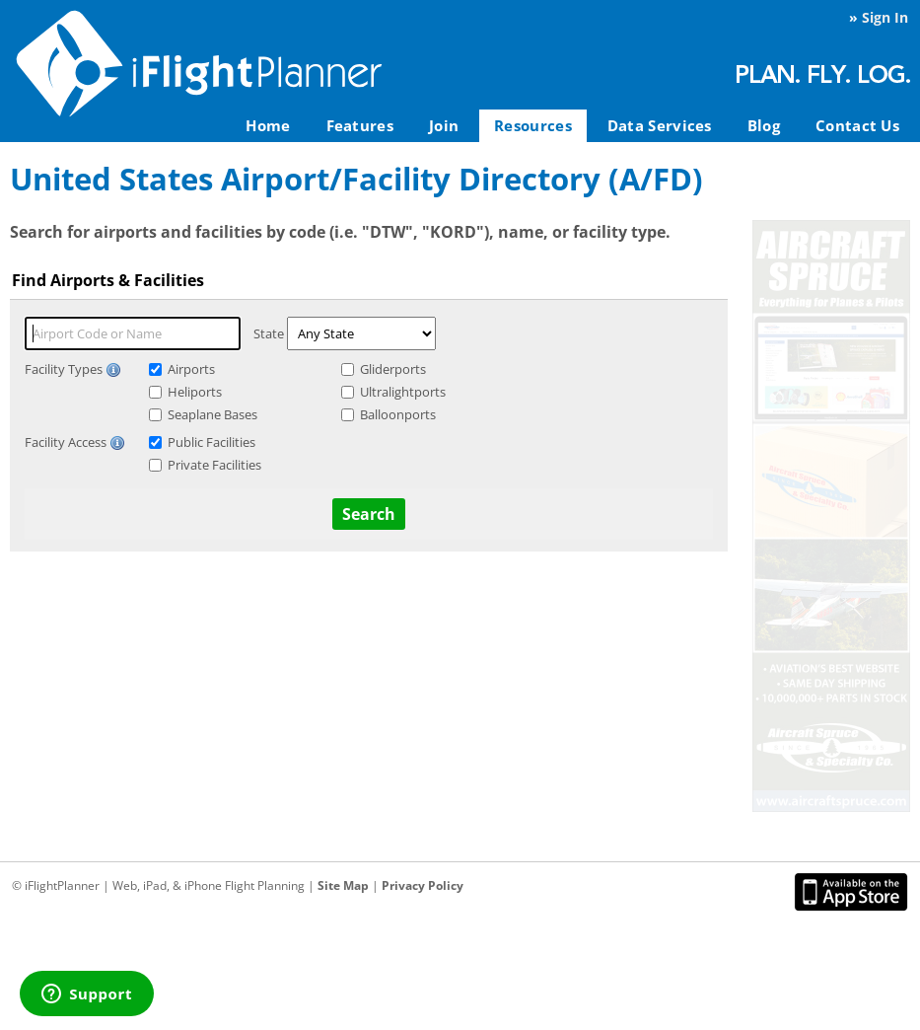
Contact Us (857, 125)
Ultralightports (403, 392)
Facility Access (75, 442)
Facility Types (73, 369)
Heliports (195, 392)
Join (444, 125)
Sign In (885, 17)
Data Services (659, 125)
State (268, 333)
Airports (191, 369)
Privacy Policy (422, 885)
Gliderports (393, 369)
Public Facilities (211, 442)
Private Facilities (214, 465)
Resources (533, 125)
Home (268, 125)
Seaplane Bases (212, 414)
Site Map (343, 885)
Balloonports (398, 414)
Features (359, 125)
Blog (763, 125)
